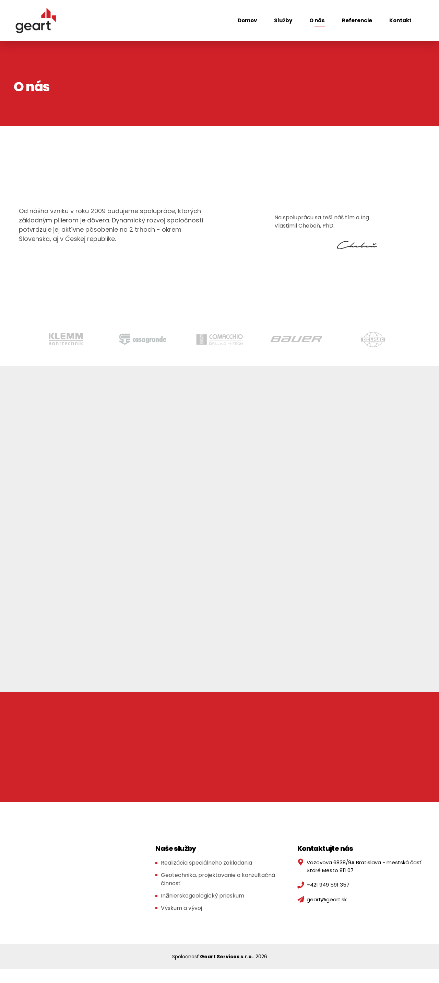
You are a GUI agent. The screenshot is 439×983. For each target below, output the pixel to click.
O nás (317, 20)
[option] (65, 339)
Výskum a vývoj (181, 908)
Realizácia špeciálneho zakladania (206, 863)
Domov (247, 20)
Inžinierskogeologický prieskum (202, 896)
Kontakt (400, 20)
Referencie (357, 20)
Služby (283, 20)
